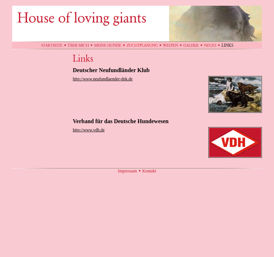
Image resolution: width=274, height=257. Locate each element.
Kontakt (149, 170)
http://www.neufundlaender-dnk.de (103, 78)
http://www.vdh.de (89, 129)
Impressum (127, 170)
